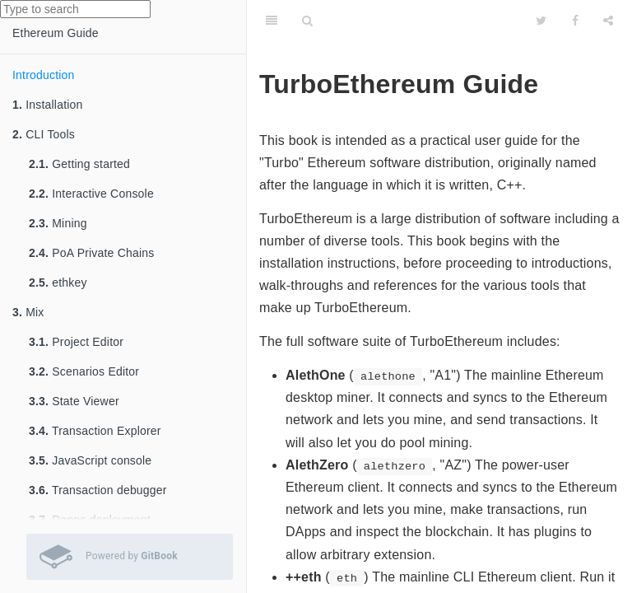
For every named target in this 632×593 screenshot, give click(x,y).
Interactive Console (91, 193)
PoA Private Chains (91, 252)
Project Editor (76, 341)
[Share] (608, 20)
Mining (58, 223)
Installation (47, 104)
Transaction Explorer (95, 430)
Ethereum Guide (55, 33)
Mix (28, 312)
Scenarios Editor (84, 371)
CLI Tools (43, 134)
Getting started (79, 163)
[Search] (307, 20)
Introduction (43, 75)
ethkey (58, 282)
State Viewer (74, 401)
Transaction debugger (98, 490)
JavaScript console (90, 460)
